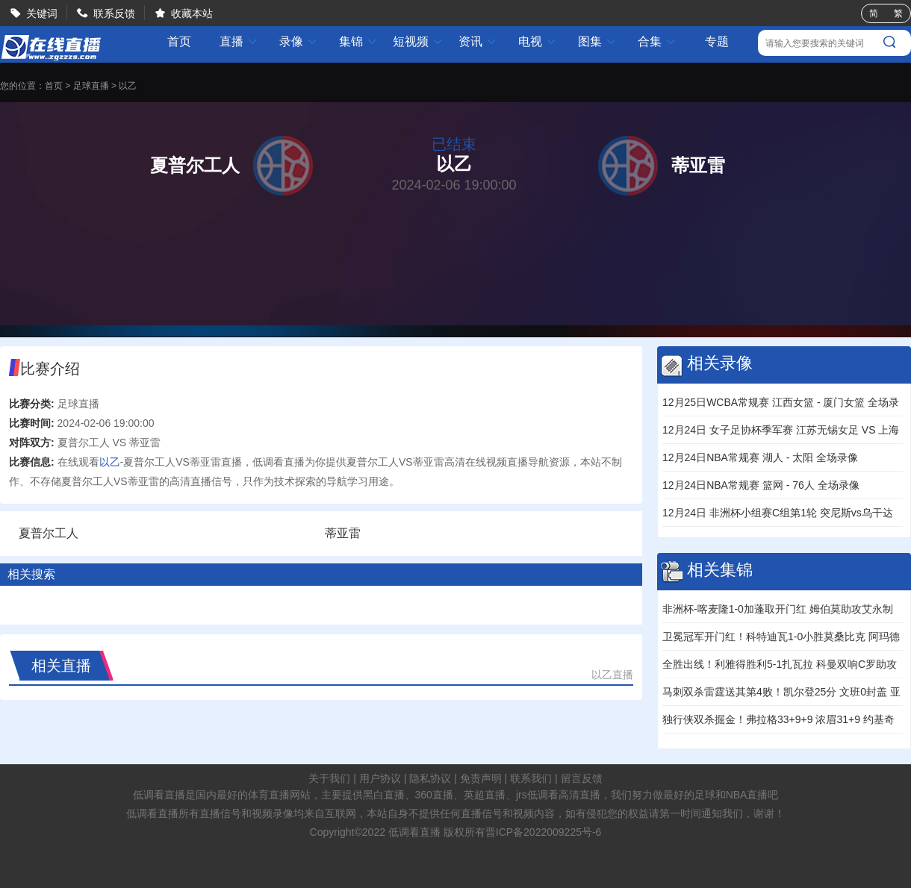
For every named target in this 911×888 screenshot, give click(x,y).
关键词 (41, 13)
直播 (239, 41)
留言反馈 (582, 778)
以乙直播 (612, 675)
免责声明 (481, 778)
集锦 (358, 41)
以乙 (128, 86)
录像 (298, 41)
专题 (717, 41)
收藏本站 (192, 13)
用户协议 (380, 778)
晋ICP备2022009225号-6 (543, 832)
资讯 (477, 41)
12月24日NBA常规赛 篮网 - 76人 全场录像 (760, 485)
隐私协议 (430, 778)
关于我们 (329, 778)
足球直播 (91, 86)
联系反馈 (114, 13)
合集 (657, 41)
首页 (179, 42)
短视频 (418, 41)
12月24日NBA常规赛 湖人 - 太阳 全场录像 (760, 457)
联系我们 (531, 778)
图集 (597, 41)
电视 (537, 41)
